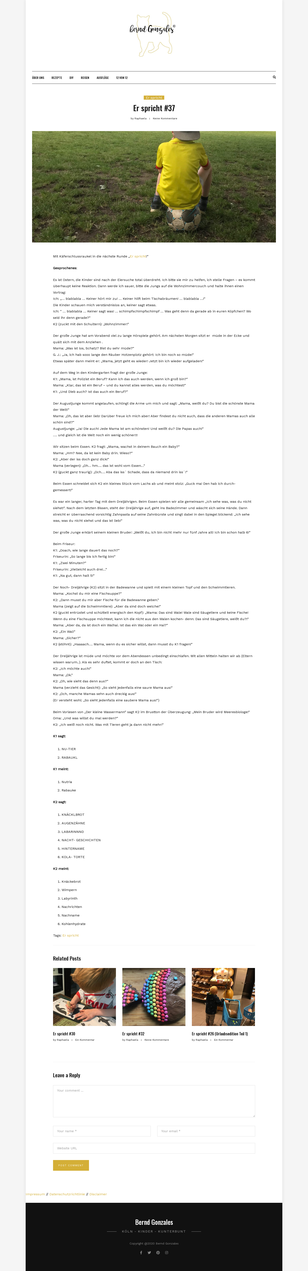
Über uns (38, 77)
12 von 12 (121, 77)
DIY (71, 77)
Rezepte (57, 77)
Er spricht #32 (133, 1033)
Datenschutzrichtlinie (67, 1194)
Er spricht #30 (64, 1033)
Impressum (35, 1194)
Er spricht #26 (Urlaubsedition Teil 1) (220, 1033)
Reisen (85, 77)
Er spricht (154, 98)
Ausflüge (103, 77)
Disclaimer (98, 1194)
